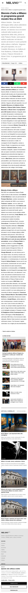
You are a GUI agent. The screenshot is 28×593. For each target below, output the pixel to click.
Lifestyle (3, 558)
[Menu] (2, 2)
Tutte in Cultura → (22, 411)
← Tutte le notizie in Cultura (8, 331)
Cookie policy (4, 580)
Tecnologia (3, 551)
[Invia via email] (24, 83)
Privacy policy (11, 580)
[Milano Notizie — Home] (14, 2)
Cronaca (3, 543)
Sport (2, 554)
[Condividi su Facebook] (4, 83)
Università (3, 556)
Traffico (3, 549)
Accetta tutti (14, 583)
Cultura (6, 8)
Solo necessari (14, 586)
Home (2, 8)
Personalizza (14, 590)
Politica (3, 545)
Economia (3, 547)
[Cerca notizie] (25, 2)
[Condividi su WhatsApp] (17, 83)
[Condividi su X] (11, 83)
